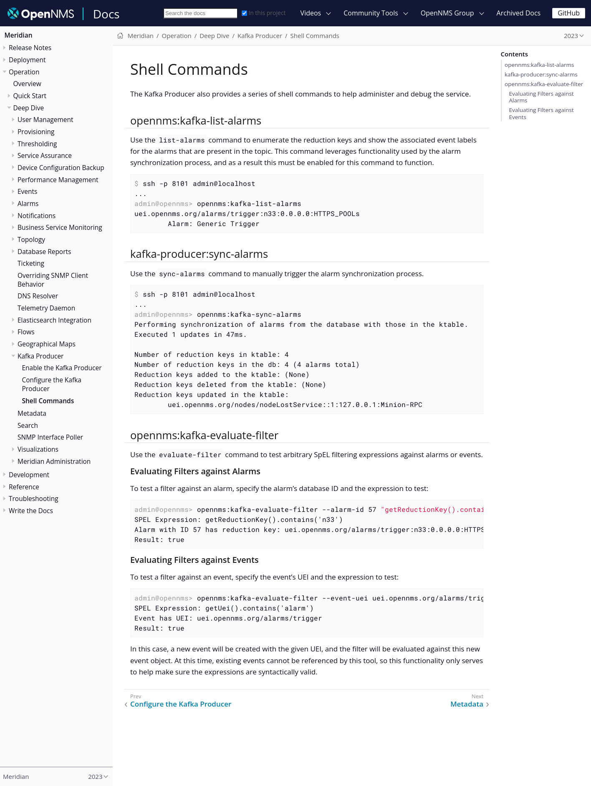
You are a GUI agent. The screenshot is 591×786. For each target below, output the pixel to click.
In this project (263, 13)
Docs (106, 14)
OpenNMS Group (447, 13)
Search (28, 425)
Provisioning (36, 131)
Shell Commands (48, 400)
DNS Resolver (38, 295)
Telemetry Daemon (46, 308)
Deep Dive (28, 107)
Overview (27, 83)
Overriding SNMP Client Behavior (53, 280)
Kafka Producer (40, 356)
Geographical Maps (47, 343)
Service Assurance (45, 155)
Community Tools (370, 13)
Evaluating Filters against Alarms (541, 97)
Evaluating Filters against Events (541, 113)
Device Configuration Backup (61, 167)
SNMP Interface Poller (50, 437)
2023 (571, 35)
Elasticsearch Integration (54, 320)
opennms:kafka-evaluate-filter (544, 84)
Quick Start (30, 95)
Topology (31, 239)
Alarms (28, 203)
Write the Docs (31, 510)
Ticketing (31, 263)
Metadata (32, 413)
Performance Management (58, 179)
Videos (311, 13)
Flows (26, 331)
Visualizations (38, 449)
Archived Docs (519, 13)
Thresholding (37, 143)
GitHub (569, 13)
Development (29, 474)
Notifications (37, 215)
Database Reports (44, 251)
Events (27, 191)
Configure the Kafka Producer (51, 384)
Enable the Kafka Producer (62, 367)
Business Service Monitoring (60, 227)
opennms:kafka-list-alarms (539, 65)
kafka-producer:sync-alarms (541, 74)
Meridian (19, 35)
